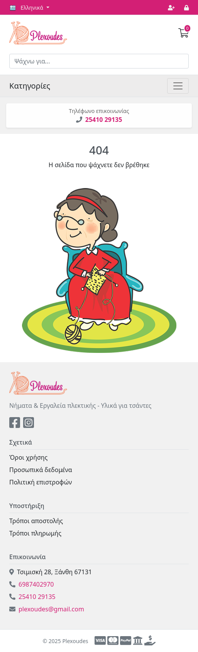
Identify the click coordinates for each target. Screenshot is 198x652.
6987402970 (31, 584)
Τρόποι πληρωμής (35, 533)
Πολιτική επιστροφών (40, 482)
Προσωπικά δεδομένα (40, 469)
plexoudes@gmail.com (46, 609)
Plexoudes (38, 32)
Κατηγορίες (29, 85)
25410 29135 (103, 119)
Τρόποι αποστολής (36, 521)
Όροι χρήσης (28, 457)
